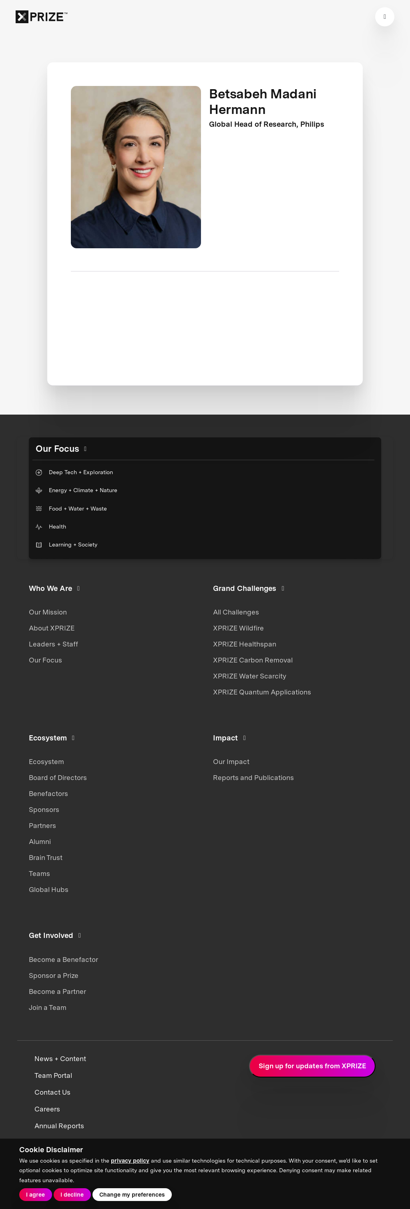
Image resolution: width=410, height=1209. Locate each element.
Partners (42, 826)
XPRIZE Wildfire (238, 628)
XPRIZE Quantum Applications (262, 692)
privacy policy (130, 1160)
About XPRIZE (51, 628)
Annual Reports (59, 1126)
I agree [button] (35, 1194)
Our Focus (45, 660)
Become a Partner (57, 992)
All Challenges (236, 612)
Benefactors (48, 794)
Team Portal (53, 1075)
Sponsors (44, 810)
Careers (47, 1109)
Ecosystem (46, 762)
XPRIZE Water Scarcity (249, 676)
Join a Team (47, 1007)
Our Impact (231, 762)
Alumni (40, 842)
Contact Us (52, 1092)
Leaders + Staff (53, 644)
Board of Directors (58, 778)
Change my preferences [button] (132, 1194)
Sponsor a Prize (53, 976)
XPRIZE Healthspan (244, 644)
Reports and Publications (253, 778)
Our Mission (48, 612)
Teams (39, 874)
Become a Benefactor (63, 960)
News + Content (60, 1059)
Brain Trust (45, 858)
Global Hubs (48, 890)
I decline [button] (72, 1194)
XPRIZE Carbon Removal (253, 660)
